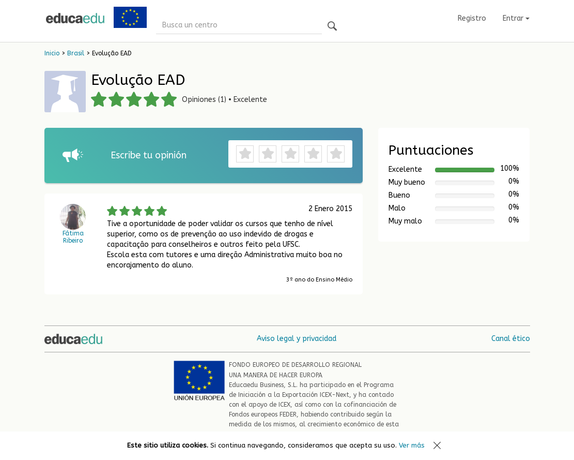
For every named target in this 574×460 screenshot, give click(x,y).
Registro (472, 18)
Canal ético (510, 338)
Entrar (516, 18)
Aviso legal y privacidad (296, 338)
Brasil (75, 53)
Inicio (51, 53)
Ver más (412, 445)
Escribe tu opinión (149, 155)
